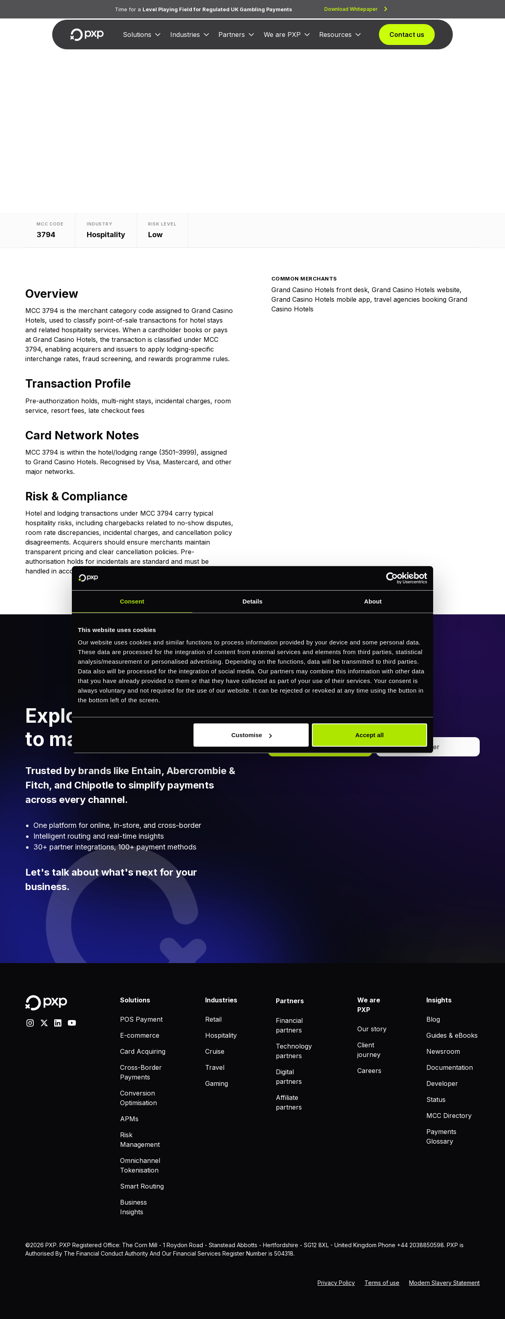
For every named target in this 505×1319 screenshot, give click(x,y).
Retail (213, 1019)
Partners (231, 34)
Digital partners (289, 1076)
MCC (29, 1264)
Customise (251, 735)
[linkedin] (58, 1022)
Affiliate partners (289, 1102)
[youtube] (72, 1022)
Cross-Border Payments (141, 1072)
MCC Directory (449, 1116)
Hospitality (221, 1035)
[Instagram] (30, 1022)
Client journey (369, 1050)
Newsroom (443, 1051)
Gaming (216, 1083)
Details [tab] (252, 601)
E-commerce (139, 1035)
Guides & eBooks (452, 1035)
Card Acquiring (142, 1051)
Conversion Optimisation (138, 1098)
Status (436, 1099)
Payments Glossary (441, 1136)
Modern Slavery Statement (444, 1282)
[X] (44, 1022)
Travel (214, 1067)
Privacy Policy (336, 1282)
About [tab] (373, 601)
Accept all (369, 735)
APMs (129, 1119)
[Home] (87, 34)
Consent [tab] (132, 601)
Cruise (214, 1051)
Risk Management (140, 1139)
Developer (442, 1083)
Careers (369, 1071)
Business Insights (133, 1207)
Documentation (449, 1067)
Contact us (406, 34)
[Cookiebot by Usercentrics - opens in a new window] (392, 578)
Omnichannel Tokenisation (140, 1165)
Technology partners (294, 1051)
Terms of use (381, 1282)
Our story (372, 1029)
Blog (433, 1019)
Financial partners (289, 1025)
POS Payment (141, 1019)
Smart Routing (142, 1186)
